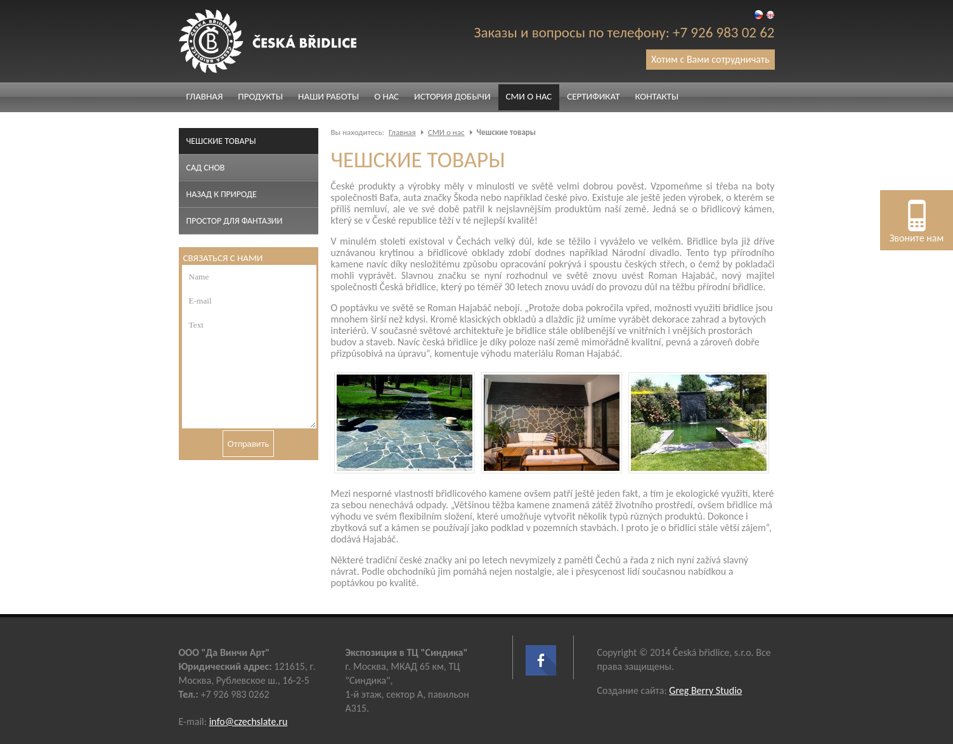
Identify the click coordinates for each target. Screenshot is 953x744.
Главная (204, 96)
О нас (386, 96)
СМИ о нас (529, 96)
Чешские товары (221, 141)
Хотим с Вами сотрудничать (710, 59)
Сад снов (205, 167)
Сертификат (593, 96)
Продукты (260, 96)
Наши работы (328, 96)
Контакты (656, 96)
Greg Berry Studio (705, 690)
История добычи (452, 96)
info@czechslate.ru (248, 721)
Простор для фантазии (234, 220)
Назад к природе (221, 194)
